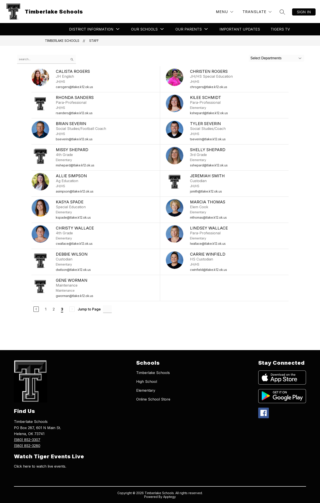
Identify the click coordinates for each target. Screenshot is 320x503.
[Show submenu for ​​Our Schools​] (144, 29)
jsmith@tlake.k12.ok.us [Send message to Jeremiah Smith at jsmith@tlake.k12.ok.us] (206, 191)
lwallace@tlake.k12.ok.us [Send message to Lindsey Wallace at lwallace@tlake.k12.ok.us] (208, 243)
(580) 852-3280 (27, 445)
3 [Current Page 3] (62, 309)
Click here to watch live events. (40, 466)
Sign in (304, 12)
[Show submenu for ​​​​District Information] (91, 29)
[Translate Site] (257, 12)
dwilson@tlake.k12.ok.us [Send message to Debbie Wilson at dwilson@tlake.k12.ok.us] (73, 270)
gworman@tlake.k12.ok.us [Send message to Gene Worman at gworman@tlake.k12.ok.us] (74, 296)
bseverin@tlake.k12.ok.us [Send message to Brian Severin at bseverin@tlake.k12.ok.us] (74, 139)
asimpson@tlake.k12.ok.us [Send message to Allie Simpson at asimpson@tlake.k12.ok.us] (74, 191)
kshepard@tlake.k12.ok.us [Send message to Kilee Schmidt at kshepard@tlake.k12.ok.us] (209, 113)
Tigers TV (280, 29)
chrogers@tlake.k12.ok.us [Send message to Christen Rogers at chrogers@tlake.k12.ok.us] (208, 87)
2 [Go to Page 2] (54, 309)
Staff (94, 40)
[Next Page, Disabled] (72, 309)
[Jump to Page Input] (107, 309)
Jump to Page (89, 309)
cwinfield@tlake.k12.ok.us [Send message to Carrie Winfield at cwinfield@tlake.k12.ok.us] (208, 270)
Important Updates (239, 29)
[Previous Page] (36, 309)
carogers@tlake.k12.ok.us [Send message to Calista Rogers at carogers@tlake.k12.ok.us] (74, 87)
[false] (46, 59)
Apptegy (169, 497)
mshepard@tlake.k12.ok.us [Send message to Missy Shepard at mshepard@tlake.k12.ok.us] (75, 165)
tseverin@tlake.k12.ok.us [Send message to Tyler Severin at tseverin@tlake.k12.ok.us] (208, 139)
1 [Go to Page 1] (46, 309)
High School (146, 381)
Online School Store (153, 399)
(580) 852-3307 (27, 439)
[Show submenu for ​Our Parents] (188, 29)
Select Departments (266, 58)
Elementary (145, 390)
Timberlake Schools (62, 40)
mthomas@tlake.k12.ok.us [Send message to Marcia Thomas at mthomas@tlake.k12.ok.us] (208, 217)
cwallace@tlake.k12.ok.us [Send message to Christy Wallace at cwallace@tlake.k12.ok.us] (74, 243)
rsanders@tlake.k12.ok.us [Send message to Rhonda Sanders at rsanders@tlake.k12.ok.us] (74, 113)
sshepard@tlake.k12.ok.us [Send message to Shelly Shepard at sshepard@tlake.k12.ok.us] (209, 165)
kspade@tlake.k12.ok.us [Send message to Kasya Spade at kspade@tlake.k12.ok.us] (73, 217)
